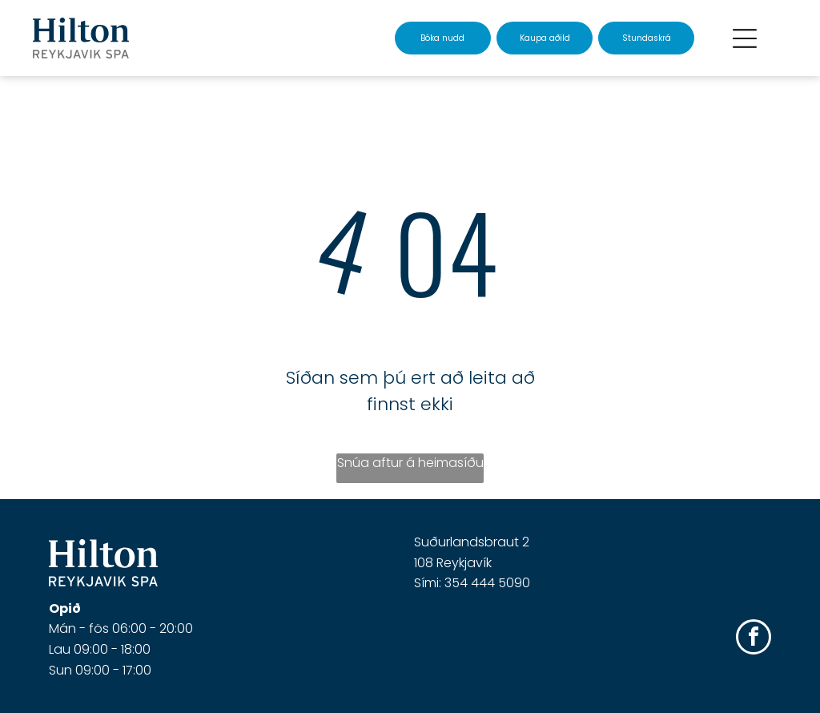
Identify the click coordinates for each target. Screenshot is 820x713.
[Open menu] (745, 38)
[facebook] (753, 639)
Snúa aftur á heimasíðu (410, 462)
